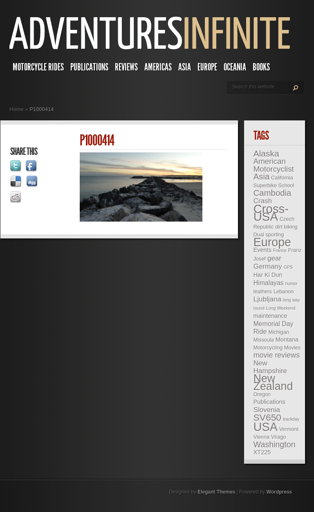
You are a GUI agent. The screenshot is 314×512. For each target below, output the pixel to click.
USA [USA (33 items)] (265, 426)
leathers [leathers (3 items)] (262, 291)
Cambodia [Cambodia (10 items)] (272, 192)
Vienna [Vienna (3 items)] (261, 437)
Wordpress (279, 492)
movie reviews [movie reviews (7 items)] (276, 355)
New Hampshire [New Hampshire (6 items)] (270, 367)
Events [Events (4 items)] (262, 250)
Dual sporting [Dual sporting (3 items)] (268, 234)
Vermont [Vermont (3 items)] (288, 429)
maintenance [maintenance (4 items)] (270, 316)
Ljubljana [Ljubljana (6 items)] (267, 299)
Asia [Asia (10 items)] (261, 176)
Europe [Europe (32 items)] (272, 242)
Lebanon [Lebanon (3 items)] (284, 291)
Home (16, 109)
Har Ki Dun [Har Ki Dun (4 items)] (268, 275)
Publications (89, 67)
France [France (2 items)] (280, 250)
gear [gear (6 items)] (274, 258)
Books (261, 67)
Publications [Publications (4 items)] (269, 402)
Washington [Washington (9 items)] (274, 444)
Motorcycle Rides (38, 67)
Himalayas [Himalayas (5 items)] (268, 282)
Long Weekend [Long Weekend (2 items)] (281, 308)
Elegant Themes (216, 492)
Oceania (235, 67)
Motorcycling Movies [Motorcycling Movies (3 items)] (277, 347)
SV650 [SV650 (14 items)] (267, 417)
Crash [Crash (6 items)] (262, 201)
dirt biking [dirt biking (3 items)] (286, 227)
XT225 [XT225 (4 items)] (262, 452)
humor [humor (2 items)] (291, 283)
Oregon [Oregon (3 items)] (262, 394)
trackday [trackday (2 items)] (291, 419)
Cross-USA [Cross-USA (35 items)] (271, 212)
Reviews (126, 67)
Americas (158, 67)
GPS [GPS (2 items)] (288, 267)
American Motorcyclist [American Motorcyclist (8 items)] (273, 165)
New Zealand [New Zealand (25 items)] (273, 382)
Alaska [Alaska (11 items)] (266, 153)
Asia (184, 67)
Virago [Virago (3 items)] (278, 437)
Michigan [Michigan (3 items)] (278, 332)
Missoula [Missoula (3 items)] (263, 340)
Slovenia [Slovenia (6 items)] (266, 410)
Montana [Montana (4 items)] (287, 339)
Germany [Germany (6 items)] (267, 266)
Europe (207, 67)
